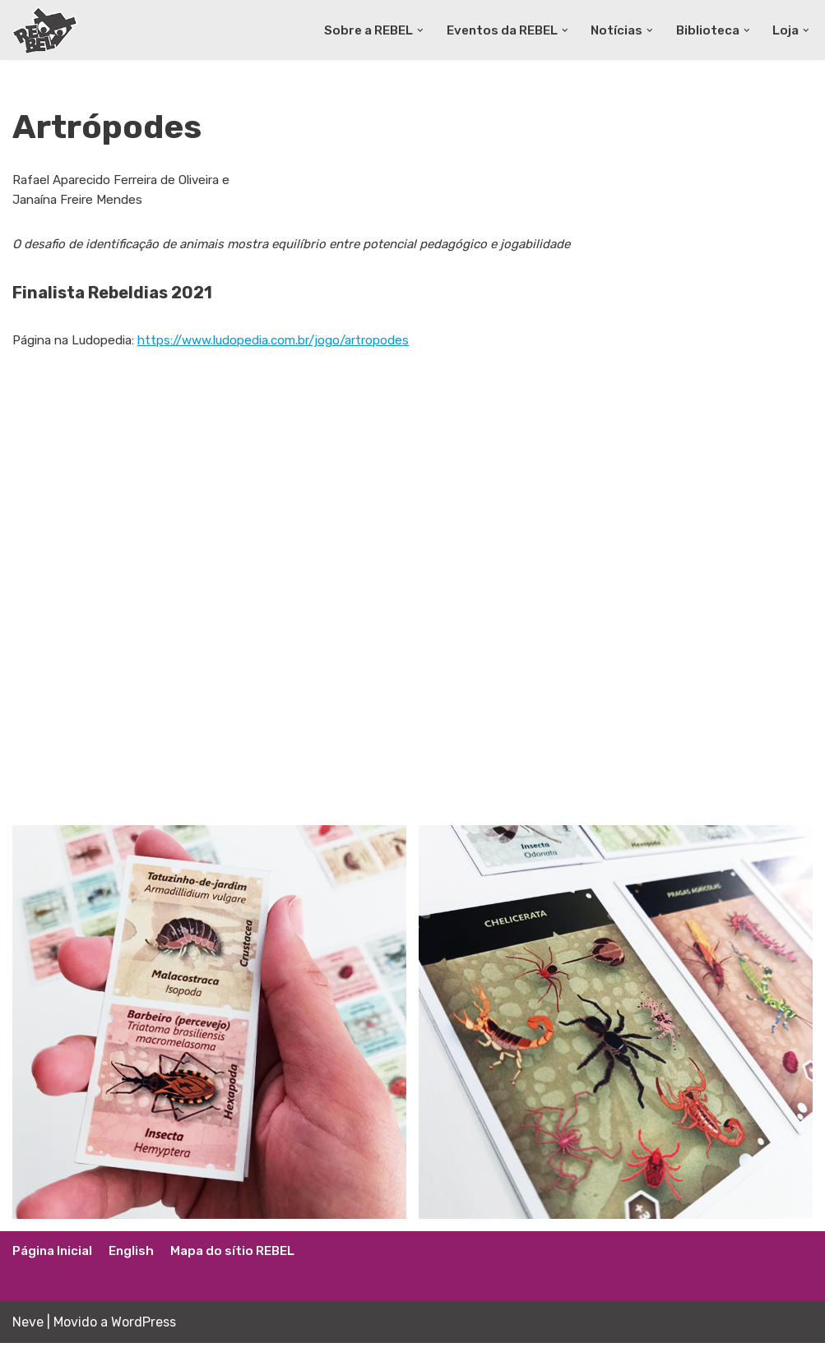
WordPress (143, 1331)
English (137, 1260)
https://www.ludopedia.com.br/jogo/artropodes (296, 348)
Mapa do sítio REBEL (243, 1260)
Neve (28, 1331)
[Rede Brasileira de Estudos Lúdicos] (45, 30)
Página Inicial (55, 1260)
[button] (405, 29)
